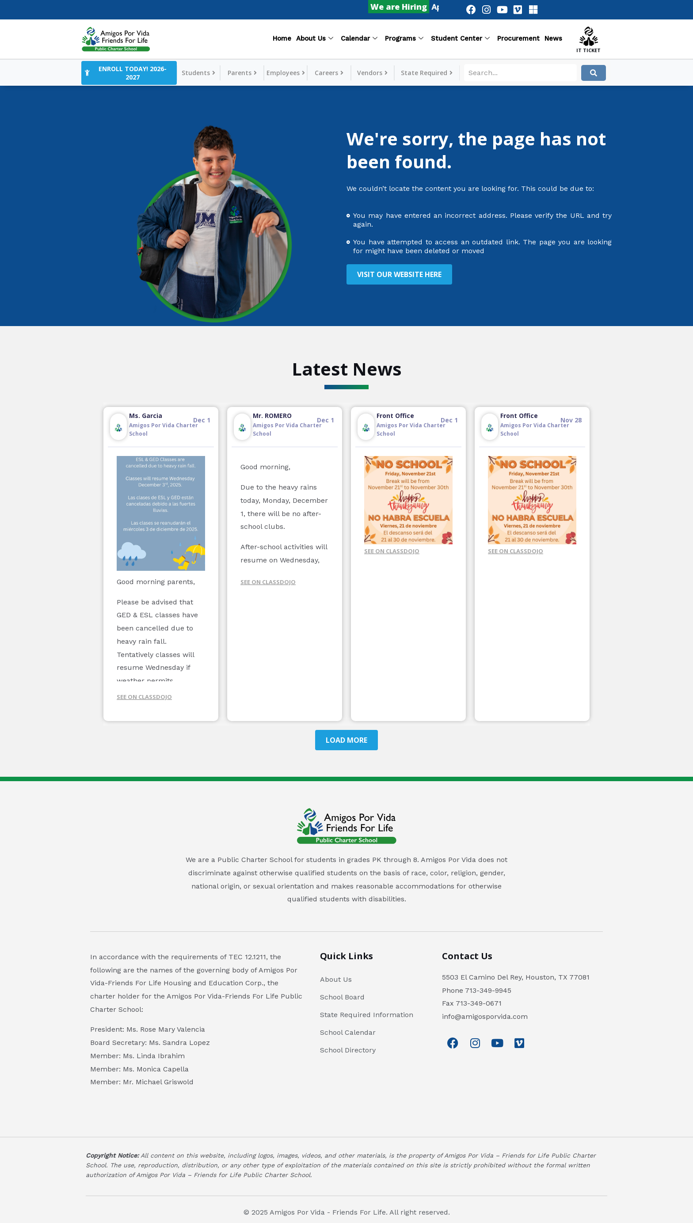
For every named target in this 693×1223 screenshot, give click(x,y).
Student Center (460, 38)
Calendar (359, 38)
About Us (314, 38)
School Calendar (348, 1032)
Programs (404, 38)
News (553, 38)
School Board (342, 997)
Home (282, 38)
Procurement (518, 38)
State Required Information (366, 1014)
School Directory (348, 1050)
